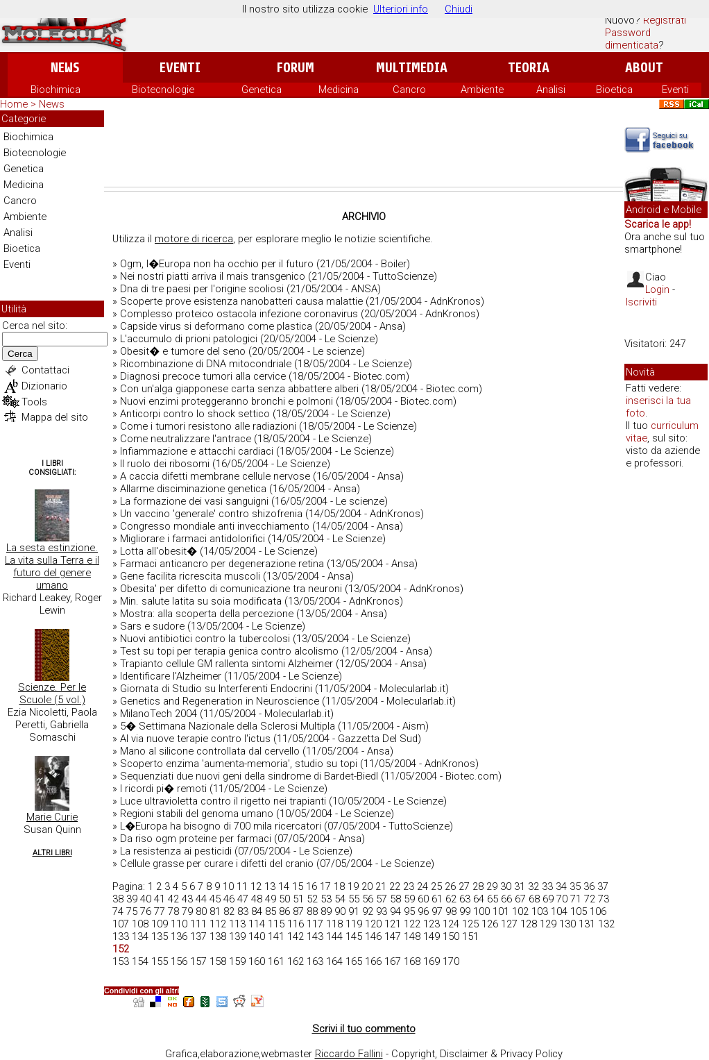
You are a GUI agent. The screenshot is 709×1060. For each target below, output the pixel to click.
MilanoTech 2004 (158, 713)
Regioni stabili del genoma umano (196, 813)
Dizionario (44, 386)
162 (295, 961)
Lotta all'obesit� (158, 551)
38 (117, 899)
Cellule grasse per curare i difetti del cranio (217, 863)
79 (187, 911)
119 (353, 924)
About (644, 68)
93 (381, 911)
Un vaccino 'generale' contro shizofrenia (211, 513)
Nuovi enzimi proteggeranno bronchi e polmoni (226, 401)
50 (284, 899)
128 (528, 924)
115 (276, 924)
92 (367, 911)
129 (548, 924)
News (65, 68)
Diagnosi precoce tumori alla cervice (203, 376)
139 (237, 936)
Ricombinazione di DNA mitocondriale (205, 363)
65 (492, 899)
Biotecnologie (163, 89)
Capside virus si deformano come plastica (216, 326)
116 (295, 924)
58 (395, 899)
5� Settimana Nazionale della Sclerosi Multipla (227, 726)
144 (334, 936)
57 (381, 899)
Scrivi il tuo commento (364, 1029)
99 (464, 911)
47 (242, 899)
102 (520, 911)
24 (422, 886)
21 (380, 886)
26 (450, 886)
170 (451, 961)
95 (409, 911)
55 (353, 899)
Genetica (261, 89)
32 (533, 886)
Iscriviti (641, 302)
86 (284, 911)
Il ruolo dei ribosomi (165, 463)
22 (394, 886)
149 (431, 936)
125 (470, 924)
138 (218, 936)
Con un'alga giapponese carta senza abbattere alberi (239, 388)
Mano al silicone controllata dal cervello (210, 751)
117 (315, 924)
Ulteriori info (400, 9)
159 (237, 961)
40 (145, 899)
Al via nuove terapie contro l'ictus (195, 738)
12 (256, 886)
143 (315, 936)
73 (603, 899)
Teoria (528, 68)
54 (339, 899)
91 (353, 911)
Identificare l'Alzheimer (170, 676)
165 (353, 961)
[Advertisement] (363, 148)
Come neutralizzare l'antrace (185, 438)
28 (478, 886)
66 (506, 899)
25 (436, 886)
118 (334, 924)
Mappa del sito (55, 417)
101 (501, 911)
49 (270, 899)
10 (228, 886)
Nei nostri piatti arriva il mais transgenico (212, 276)
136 (179, 936)
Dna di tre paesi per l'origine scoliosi (202, 289)
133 (120, 936)
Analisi (550, 89)
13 (269, 886)
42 (173, 899)
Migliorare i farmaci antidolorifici (192, 538)
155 (159, 961)
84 (256, 911)
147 (392, 936)
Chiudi (458, 9)
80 (201, 911)
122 (412, 924)
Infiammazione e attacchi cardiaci (196, 451)
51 (298, 899)
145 (353, 936)
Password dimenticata (631, 38)
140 (256, 936)
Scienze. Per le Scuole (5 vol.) (52, 693)
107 (120, 924)
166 (373, 961)
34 (561, 886)
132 (606, 924)
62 (450, 899)
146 (373, 936)
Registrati (664, 20)
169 (431, 961)
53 (326, 899)
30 (505, 886)
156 (179, 961)
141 (276, 936)
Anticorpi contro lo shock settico (195, 413)
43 (187, 899)
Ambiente (482, 89)
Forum (295, 68)
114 (256, 924)
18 (339, 886)
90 (339, 911)
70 (561, 899)
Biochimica (55, 89)
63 (464, 899)
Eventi (180, 68)
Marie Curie (52, 817)
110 (179, 924)
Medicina (338, 89)
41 (159, 899)
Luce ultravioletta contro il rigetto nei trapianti (223, 801)
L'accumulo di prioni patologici (188, 339)
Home (14, 104)
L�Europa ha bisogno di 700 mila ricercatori (220, 826)
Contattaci (45, 370)
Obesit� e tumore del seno (183, 351)
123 (431, 924)
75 (131, 911)
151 (470, 936)
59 (409, 899)
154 (140, 961)
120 (373, 924)
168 (412, 961)
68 (534, 899)
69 (548, 899)
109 (159, 924)
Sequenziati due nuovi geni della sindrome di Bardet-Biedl (249, 776)
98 (450, 911)
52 (312, 899)
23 (408, 886)
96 (423, 911)
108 (140, 924)
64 (478, 899)
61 (437, 899)
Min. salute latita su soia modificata (201, 601)
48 (256, 899)
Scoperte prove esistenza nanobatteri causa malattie (241, 301)
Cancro (409, 89)
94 (395, 911)
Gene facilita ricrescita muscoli (190, 576)
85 (270, 911)
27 (464, 886)
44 (201, 899)
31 (519, 886)
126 (489, 924)
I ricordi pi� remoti (163, 788)
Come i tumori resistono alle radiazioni (208, 426)
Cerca (20, 353)
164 (334, 961)
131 (587, 924)
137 (198, 936)
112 (218, 924)
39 (131, 899)
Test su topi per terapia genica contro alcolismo (229, 651)
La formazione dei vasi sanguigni (194, 501)
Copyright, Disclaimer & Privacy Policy (477, 1054)
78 (173, 911)
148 (412, 936)
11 (242, 886)
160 (256, 961)
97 (437, 911)
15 (297, 886)
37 (602, 886)
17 (325, 886)
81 (215, 911)
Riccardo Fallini (349, 1054)
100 (481, 911)
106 (598, 911)
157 (198, 961)
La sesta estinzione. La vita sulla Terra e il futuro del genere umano (52, 566)
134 (140, 936)
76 (145, 911)
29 (491, 886)
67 (520, 899)
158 (218, 961)
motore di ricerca (194, 239)
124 (451, 924)
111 (198, 924)
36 (589, 886)
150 (451, 936)
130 (567, 924)
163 (315, 961)
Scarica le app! (657, 224)
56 (367, 899)
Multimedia (411, 68)
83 (242, 911)
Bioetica (614, 89)
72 (589, 899)
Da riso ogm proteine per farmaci (195, 838)
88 (312, 911)
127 (509, 924)
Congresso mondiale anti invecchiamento (214, 526)
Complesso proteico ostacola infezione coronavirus (239, 314)
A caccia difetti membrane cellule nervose (215, 476)
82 (228, 911)
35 (575, 886)
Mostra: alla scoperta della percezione (206, 613)
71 (575, 899)
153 (120, 961)
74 (117, 911)
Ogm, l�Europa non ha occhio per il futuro (217, 264)
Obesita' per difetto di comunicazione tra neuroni (231, 588)
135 (159, 936)
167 (392, 961)
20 (367, 886)
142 (295, 936)
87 (298, 911)
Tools (34, 402)
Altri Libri (52, 852)
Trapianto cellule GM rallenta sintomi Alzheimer (226, 663)
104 (559, 911)
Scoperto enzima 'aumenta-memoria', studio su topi (238, 763)
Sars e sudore (152, 626)
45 (215, 899)
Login (657, 289)
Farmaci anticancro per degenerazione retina (222, 563)
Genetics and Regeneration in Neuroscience (219, 701)
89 (326, 911)
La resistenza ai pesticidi (176, 851)
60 (423, 899)
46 (228, 899)
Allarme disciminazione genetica (193, 488)
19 (353, 886)
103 (539, 911)
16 (311, 886)
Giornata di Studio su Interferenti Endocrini (216, 688)
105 (578, 911)
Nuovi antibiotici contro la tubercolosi (205, 638)
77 (159, 911)
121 (392, 924)
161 (276, 961)
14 (283, 886)
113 (237, 924)
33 (547, 886)
